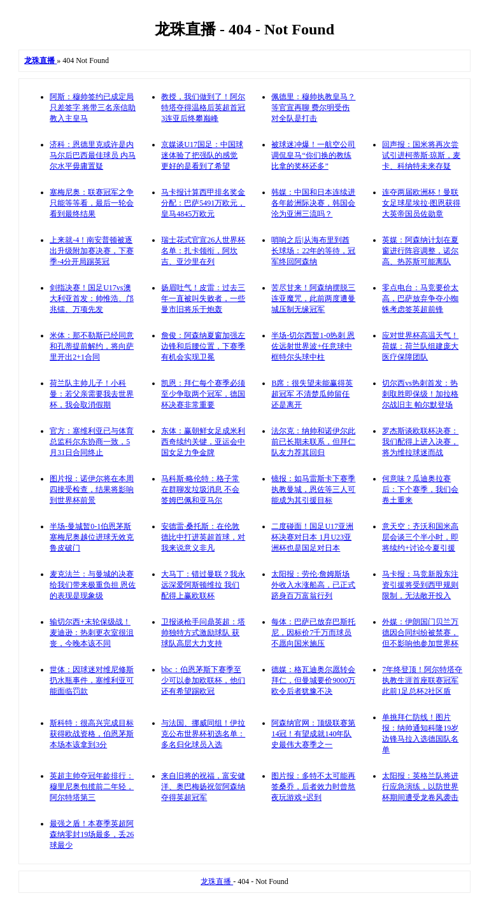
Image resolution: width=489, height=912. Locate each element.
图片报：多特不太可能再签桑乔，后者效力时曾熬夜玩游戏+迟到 (313, 786)
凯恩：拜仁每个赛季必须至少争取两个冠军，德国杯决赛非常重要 (203, 394)
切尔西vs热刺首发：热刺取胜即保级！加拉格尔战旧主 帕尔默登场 (420, 394)
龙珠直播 (217, 881)
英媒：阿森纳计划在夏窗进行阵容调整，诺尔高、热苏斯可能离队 (420, 250)
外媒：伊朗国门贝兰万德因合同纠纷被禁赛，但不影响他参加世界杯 (420, 632)
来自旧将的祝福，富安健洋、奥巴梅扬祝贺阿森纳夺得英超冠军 (203, 786)
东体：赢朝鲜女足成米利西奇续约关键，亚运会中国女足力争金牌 (203, 441)
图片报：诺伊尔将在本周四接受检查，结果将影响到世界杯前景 (92, 489)
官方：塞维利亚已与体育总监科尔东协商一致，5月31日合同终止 (92, 441)
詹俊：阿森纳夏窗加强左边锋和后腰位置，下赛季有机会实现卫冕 (203, 346)
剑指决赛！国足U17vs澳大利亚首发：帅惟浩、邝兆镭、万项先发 (92, 298)
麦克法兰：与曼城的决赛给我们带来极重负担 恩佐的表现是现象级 (93, 585)
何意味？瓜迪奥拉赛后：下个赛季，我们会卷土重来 (420, 489)
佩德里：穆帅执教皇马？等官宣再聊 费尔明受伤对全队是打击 (313, 107)
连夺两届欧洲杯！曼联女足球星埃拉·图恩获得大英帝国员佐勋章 (421, 203)
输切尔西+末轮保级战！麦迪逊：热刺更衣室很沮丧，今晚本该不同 (92, 632)
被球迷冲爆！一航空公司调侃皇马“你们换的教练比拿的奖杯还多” (313, 155)
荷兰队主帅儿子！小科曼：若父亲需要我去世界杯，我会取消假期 (92, 394)
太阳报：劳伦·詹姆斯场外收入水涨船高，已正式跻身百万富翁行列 (313, 585)
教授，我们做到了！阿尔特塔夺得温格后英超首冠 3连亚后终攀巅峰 (203, 107)
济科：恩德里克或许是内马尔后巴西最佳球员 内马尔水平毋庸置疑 (93, 155)
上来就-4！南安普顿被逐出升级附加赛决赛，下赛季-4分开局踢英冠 (92, 250)
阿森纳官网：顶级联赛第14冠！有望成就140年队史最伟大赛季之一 (313, 734)
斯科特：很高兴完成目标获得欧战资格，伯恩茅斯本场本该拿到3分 (92, 734)
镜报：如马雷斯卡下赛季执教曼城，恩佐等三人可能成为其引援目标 (313, 489)
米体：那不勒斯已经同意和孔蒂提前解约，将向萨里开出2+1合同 (92, 346)
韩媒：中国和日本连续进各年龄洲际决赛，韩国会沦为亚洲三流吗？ (313, 203)
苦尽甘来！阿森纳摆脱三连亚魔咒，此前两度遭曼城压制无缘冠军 (313, 298)
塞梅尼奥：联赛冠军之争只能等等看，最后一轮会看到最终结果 (92, 203)
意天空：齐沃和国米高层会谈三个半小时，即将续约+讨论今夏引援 (420, 537)
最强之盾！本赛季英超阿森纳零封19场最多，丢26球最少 (92, 834)
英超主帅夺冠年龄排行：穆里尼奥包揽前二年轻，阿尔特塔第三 (92, 786)
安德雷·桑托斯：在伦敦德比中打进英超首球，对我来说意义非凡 (203, 537)
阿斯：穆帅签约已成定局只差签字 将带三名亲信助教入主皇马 (93, 107)
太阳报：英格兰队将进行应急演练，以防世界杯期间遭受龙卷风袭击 (420, 786)
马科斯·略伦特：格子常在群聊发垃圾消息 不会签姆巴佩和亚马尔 (200, 489)
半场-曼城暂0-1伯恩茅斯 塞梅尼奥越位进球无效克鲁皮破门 (92, 537)
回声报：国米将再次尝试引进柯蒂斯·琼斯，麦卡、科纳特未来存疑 (421, 155)
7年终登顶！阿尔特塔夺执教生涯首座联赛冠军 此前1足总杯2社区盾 (422, 680)
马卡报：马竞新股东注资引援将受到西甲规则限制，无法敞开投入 (420, 585)
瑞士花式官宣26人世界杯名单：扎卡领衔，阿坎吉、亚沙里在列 (203, 250)
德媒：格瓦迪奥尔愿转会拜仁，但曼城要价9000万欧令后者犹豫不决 (313, 680)
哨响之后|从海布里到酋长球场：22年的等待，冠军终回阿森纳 (313, 250)
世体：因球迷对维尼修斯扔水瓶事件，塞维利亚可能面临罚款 (92, 680)
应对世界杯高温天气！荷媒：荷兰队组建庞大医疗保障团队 (420, 346)
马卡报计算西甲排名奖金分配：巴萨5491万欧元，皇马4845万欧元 (203, 203)
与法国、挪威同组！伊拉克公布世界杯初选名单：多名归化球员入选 (203, 734)
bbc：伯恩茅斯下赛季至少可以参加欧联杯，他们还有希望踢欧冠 (203, 680)
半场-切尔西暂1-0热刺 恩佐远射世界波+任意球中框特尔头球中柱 (313, 346)
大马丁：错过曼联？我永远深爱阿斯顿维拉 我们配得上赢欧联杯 (203, 585)
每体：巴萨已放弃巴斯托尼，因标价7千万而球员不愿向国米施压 (313, 632)
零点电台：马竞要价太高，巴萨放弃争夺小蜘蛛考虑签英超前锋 (420, 298)
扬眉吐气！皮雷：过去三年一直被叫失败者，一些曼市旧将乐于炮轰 (203, 298)
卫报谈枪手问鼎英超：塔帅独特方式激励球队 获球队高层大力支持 (203, 632)
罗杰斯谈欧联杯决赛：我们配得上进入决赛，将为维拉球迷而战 (420, 441)
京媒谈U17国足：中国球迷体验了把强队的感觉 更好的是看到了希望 (202, 155)
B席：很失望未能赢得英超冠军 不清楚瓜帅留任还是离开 (312, 394)
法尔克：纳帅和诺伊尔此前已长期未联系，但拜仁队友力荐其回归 (313, 441)
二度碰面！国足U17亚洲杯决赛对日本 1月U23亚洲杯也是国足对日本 (312, 537)
